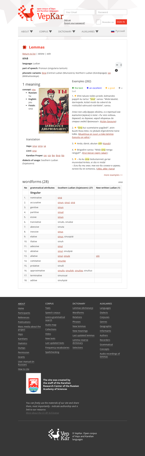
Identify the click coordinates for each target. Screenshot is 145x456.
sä (45, 146)
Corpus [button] (45, 31)
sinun (60, 202)
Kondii (106, 143)
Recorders (105, 339)
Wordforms (78, 312)
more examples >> (113, 174)
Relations (77, 317)
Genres (103, 321)
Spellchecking (52, 352)
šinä (44, 72)
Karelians (23, 338)
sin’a (40, 146)
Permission (23, 352)
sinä (34, 150)
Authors (104, 335)
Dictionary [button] (66, 31)
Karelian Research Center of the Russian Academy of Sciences (61, 385)
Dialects (104, 312)
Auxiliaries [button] (90, 31)
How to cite (23, 369)
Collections (50, 329)
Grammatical (106, 344)
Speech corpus (52, 312)
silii (98, 256)
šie (53, 155)
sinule (67, 256)
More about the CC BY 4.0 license (42, 412)
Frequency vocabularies (57, 347)
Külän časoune (108, 121)
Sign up (67, 20)
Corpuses (104, 317)
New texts (50, 338)
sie (45, 155)
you (34, 89)
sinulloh (70, 270)
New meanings (80, 330)
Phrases (77, 321)
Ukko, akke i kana (105, 168)
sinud (60, 212)
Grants (21, 356)
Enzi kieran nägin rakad (95, 152)
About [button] (27, 31)
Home (21, 308)
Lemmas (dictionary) (83, 308)
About (21, 303)
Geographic (106, 326)
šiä (62, 155)
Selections (78, 347)
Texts (47, 308)
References (23, 317)
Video (48, 333)
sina (34, 146)
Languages (105, 308)
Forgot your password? (74, 23)
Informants (105, 330)
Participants (24, 312)
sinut (67, 202)
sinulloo (79, 270)
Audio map (50, 324)
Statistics (22, 343)
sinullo (61, 270)
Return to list (29, 53)
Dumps (21, 347)
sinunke (62, 260)
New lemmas (79, 326)
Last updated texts (54, 343)
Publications (24, 322)
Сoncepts (104, 349)
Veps (20, 334)
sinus (60, 231)
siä (109, 72)
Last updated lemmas (84, 335)
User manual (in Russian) (26, 363)
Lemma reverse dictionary (80, 341)
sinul (60, 246)
